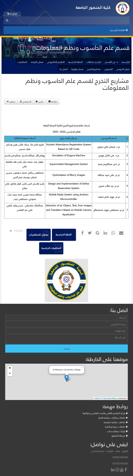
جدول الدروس (123, 69)
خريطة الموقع (120, 435)
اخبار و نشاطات (93, 62)
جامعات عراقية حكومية (116, 422)
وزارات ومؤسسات (117, 431)
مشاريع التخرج (94, 69)
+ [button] (10, 368)
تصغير (10, 101)
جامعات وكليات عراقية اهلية (113, 417)
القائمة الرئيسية (119, 30)
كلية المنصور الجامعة (93, 7)
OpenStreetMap (110, 398)
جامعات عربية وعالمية (116, 426)
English (12, 14)
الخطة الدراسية (75, 62)
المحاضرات (22, 62)
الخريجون (108, 69)
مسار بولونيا (77, 69)
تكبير (39, 101)
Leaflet (97, 398)
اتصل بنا (64, 69)
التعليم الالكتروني (56, 62)
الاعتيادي (25, 101)
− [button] (10, 373)
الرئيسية (126, 62)
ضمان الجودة (37, 62)
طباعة (52, 101)
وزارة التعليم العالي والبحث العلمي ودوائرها (105, 413)
